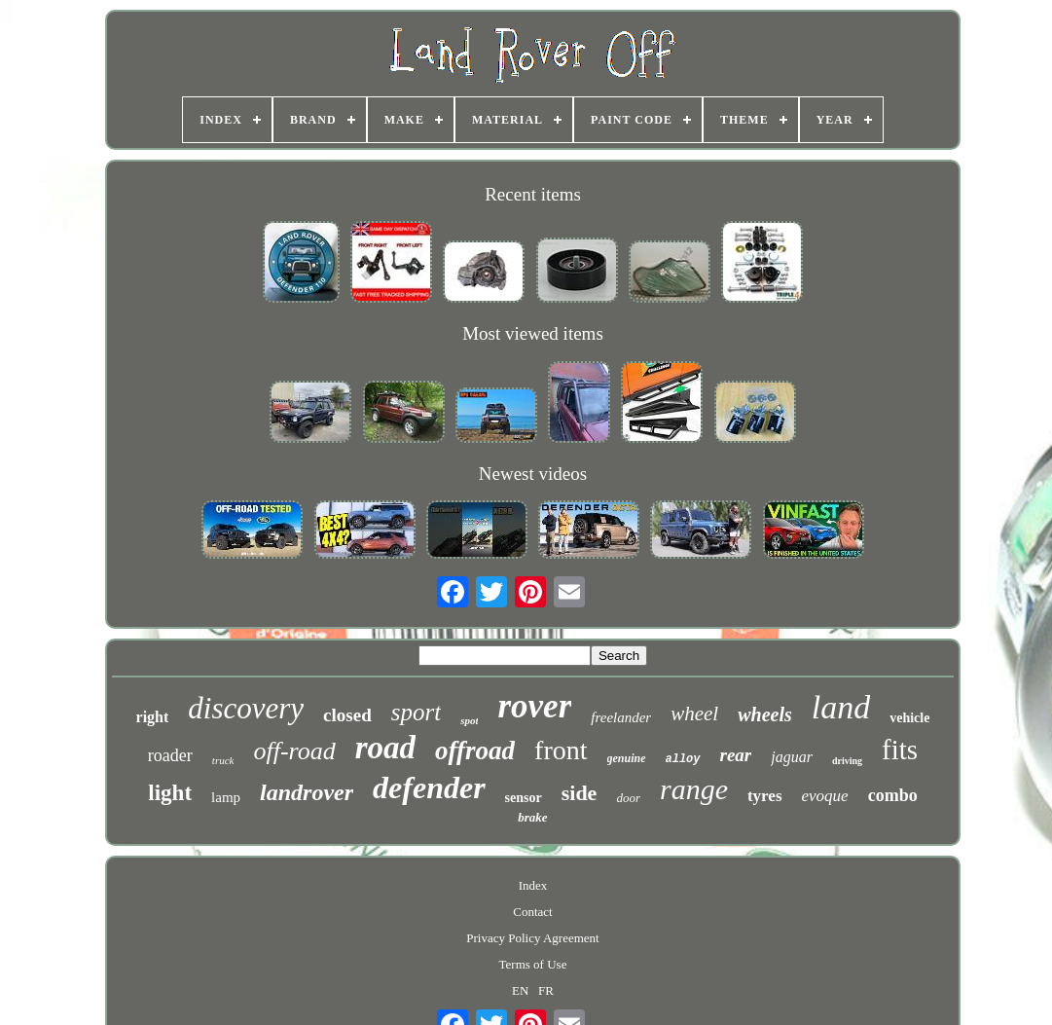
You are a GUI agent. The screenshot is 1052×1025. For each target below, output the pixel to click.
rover (534, 706)
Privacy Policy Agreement (532, 938)
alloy (683, 759)
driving (847, 760)
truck (223, 760)
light (170, 793)
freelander (621, 717)
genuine (626, 758)
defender (429, 787)
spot (469, 720)
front (560, 750)
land (841, 707)
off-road (294, 751)
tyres (764, 796)
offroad (475, 750)
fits (900, 749)
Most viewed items (532, 333)
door (628, 797)
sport (416, 712)
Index (533, 885)
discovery (246, 708)
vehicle (909, 718)
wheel (694, 713)
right (152, 717)
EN (520, 990)
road (385, 747)
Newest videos (533, 473)
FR (546, 990)
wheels (765, 714)
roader (170, 755)
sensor (523, 797)
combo (893, 795)
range (694, 789)
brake (532, 817)
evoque (825, 796)
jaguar (792, 757)
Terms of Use (533, 964)
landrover (306, 792)
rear (736, 755)
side (580, 793)
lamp (225, 797)
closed (347, 715)
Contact (532, 911)
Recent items (533, 194)
